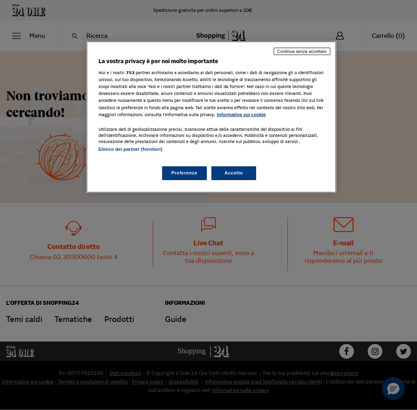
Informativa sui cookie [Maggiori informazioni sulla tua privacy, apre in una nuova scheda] (241, 114)
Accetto (233, 172)
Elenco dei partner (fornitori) (130, 149)
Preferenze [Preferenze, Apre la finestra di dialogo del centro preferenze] (184, 172)
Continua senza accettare (302, 51)
